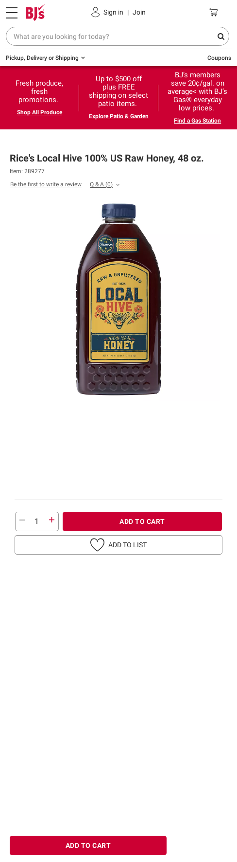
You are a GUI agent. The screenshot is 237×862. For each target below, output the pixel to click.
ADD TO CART (142, 521)
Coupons (219, 57)
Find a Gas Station (197, 120)
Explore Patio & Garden (119, 116)
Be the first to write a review (46, 184)
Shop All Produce (39, 112)
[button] (118, 545)
